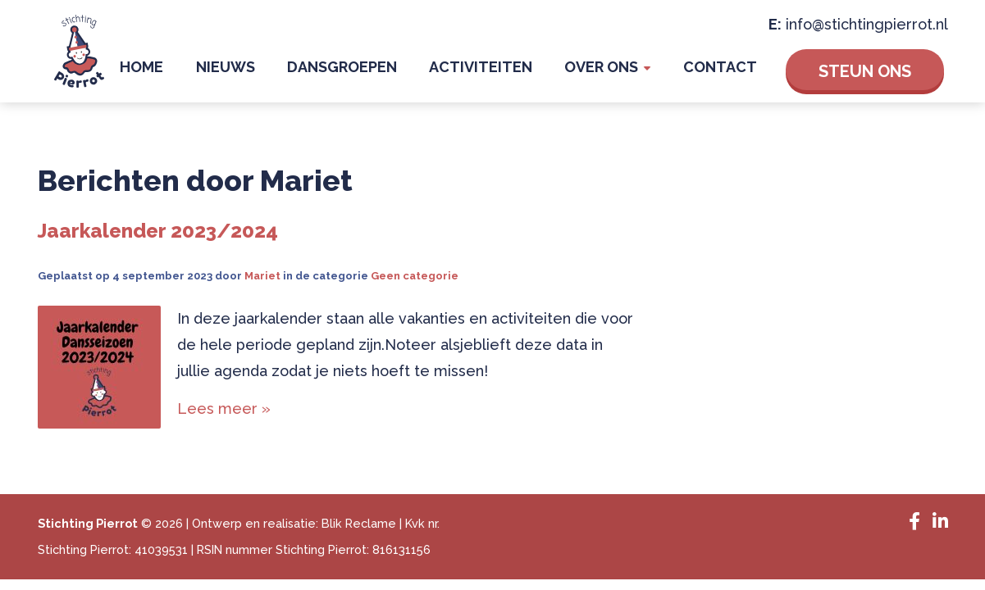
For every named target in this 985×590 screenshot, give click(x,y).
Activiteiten (520, 73)
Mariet (262, 284)
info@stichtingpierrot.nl (867, 28)
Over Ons (625, 73)
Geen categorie (414, 284)
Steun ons (865, 75)
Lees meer (219, 416)
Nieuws (296, 73)
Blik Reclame (358, 531)
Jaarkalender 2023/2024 (158, 239)
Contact (728, 73)
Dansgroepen (397, 73)
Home (228, 73)
